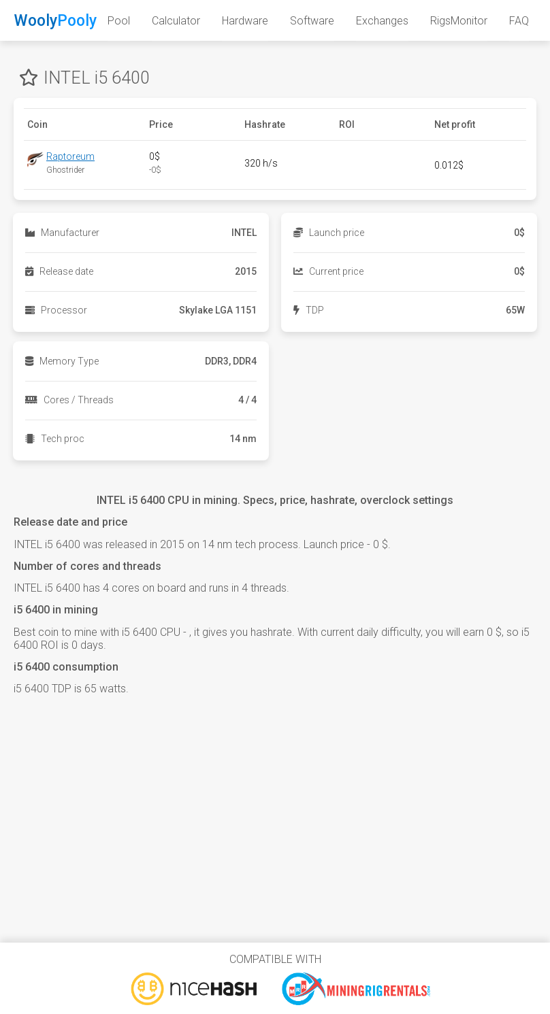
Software (312, 20)
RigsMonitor (458, 20)
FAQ (519, 20)
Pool (119, 20)
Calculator (176, 20)
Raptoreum (70, 156)
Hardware (245, 20)
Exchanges (382, 20)
